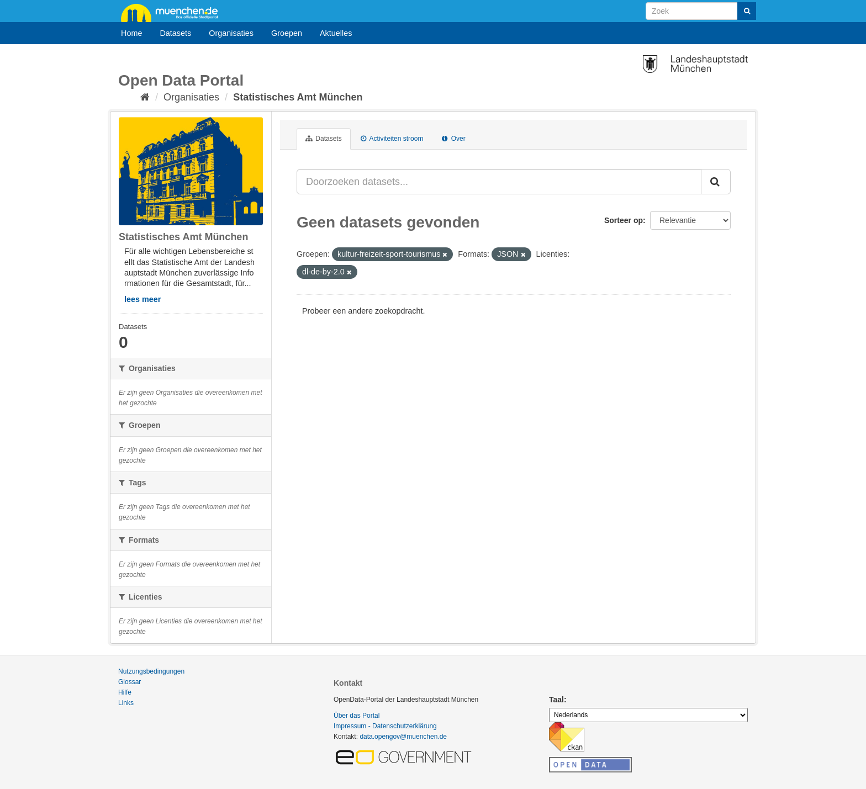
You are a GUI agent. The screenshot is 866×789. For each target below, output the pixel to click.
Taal (556, 699)
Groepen (286, 33)
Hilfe (124, 692)
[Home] (145, 97)
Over (453, 138)
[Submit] (746, 11)
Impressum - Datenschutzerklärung (385, 726)
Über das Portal (356, 715)
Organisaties (231, 33)
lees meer (142, 299)
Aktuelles (336, 33)
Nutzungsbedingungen (151, 671)
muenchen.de (173, 12)
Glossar (129, 682)
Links (126, 703)
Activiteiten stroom (392, 138)
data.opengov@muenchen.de (403, 736)
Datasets (175, 33)
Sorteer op (623, 220)
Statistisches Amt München (297, 97)
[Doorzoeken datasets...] (499, 181)
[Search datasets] (701, 11)
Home (131, 33)
